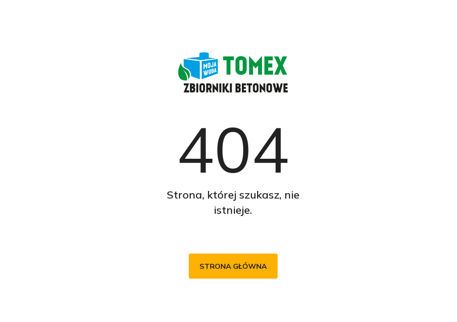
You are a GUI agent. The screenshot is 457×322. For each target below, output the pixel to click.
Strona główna (233, 266)
